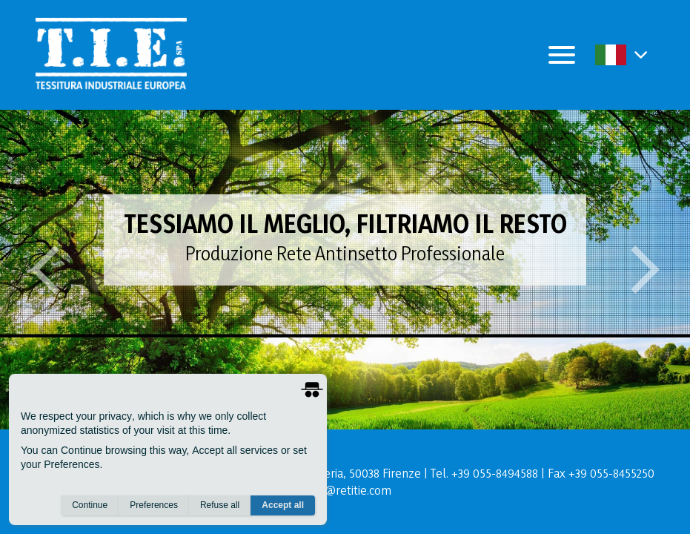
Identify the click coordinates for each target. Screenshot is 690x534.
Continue (89, 505)
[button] (640, 54)
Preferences (154, 505)
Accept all (283, 505)
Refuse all (219, 505)
